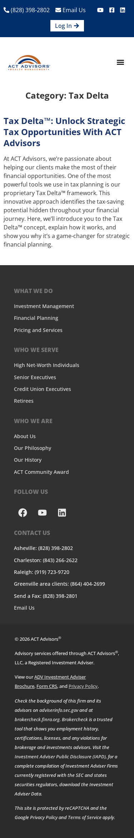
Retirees (24, 400)
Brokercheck (75, 719)
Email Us (70, 10)
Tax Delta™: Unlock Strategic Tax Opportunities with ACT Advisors (64, 132)
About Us (25, 436)
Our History (27, 459)
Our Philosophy (32, 448)
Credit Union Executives (42, 389)
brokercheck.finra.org (37, 719)
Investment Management (44, 306)
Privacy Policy (83, 686)
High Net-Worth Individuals (46, 365)
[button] (120, 62)
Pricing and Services (38, 330)
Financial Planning (36, 317)
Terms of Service (84, 817)
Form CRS (46, 686)
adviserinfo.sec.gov (58, 710)
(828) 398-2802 (27, 10)
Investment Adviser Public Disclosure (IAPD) (60, 756)
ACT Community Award (41, 471)
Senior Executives (35, 377)
